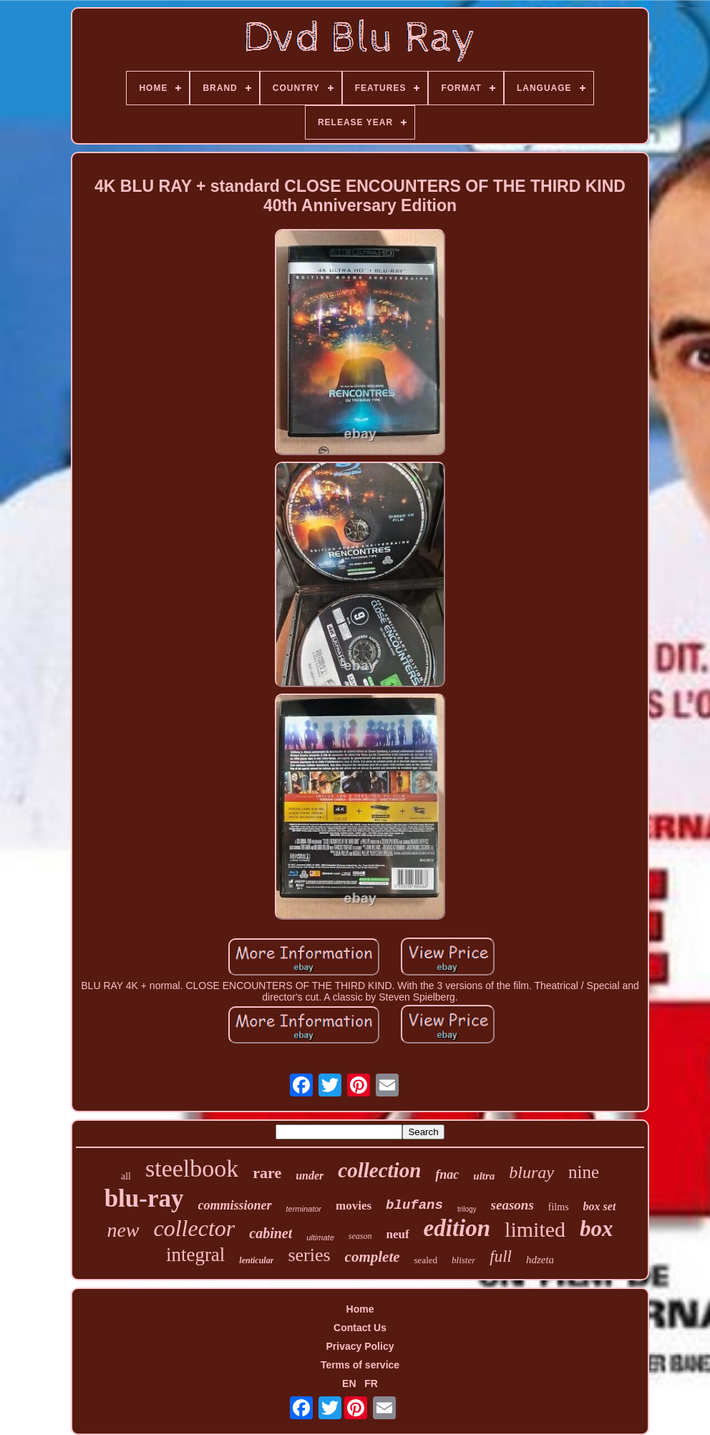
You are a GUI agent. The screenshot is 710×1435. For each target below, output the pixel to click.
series (309, 1255)
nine (583, 1172)
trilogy (467, 1209)
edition (457, 1228)
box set (599, 1206)
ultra (484, 1176)
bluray (531, 1172)
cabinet (270, 1233)
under (310, 1175)
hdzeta (540, 1259)
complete (372, 1256)
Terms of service (360, 1365)
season (360, 1236)
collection (379, 1170)
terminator (304, 1209)
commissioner (235, 1205)
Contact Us (360, 1327)
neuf (397, 1234)
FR (371, 1383)
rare (267, 1173)
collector (194, 1228)
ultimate (320, 1237)
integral (195, 1254)
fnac (447, 1174)
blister (463, 1260)
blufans (414, 1205)
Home (360, 1309)
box (596, 1228)
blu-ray (144, 1198)
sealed (425, 1260)
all (126, 1176)
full (501, 1256)
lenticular (256, 1260)
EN (349, 1383)
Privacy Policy (360, 1346)
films (558, 1207)
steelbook (191, 1168)
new (123, 1230)
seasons (512, 1204)
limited (535, 1229)
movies (353, 1205)
